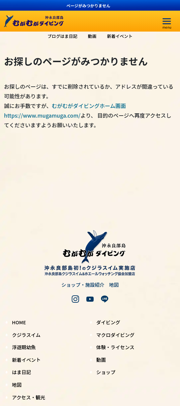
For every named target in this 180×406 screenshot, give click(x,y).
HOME (19, 322)
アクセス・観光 (28, 397)
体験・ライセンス (115, 347)
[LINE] (104, 299)
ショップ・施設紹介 (83, 284)
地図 (114, 284)
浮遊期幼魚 (24, 347)
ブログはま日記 (62, 36)
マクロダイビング (115, 334)
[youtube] (90, 299)
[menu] (166, 21)
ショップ (106, 371)
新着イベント (120, 36)
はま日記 (21, 371)
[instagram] (75, 299)
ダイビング (108, 322)
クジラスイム (26, 334)
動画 (92, 36)
